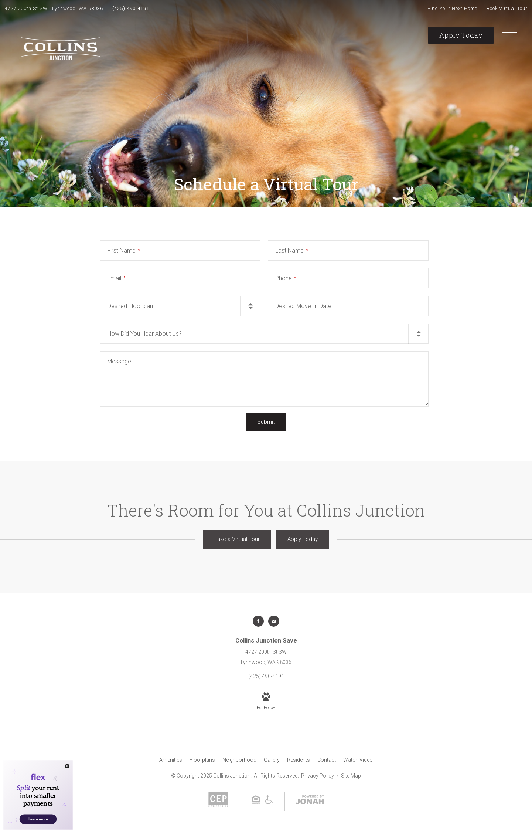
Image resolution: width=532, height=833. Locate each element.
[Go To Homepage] (61, 48)
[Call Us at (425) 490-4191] (131, 8)
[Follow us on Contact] (273, 621)
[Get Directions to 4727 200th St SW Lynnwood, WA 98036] (54, 8)
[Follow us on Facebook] (258, 621)
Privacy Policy (317, 776)
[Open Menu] (509, 35)
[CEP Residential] (218, 806)
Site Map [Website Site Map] (351, 776)
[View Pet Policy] (266, 702)
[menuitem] (171, 760)
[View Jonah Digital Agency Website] (310, 801)
